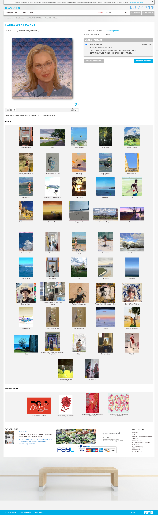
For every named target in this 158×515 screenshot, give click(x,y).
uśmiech (34, 115)
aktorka (27, 115)
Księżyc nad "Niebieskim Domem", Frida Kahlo (52, 343)
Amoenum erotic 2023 (52, 164)
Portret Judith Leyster (79, 294)
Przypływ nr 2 (26, 188)
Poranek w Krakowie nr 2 (52, 188)
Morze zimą (26, 268)
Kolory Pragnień (26, 137)
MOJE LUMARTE (10, 512)
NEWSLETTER (137, 440)
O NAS (33, 13)
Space (105, 318)
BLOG (25, 13)
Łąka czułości (132, 215)
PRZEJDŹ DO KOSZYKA (94, 61)
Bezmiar (132, 268)
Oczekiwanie (132, 243)
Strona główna (8, 18)
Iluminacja (105, 243)
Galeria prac (20, 18)
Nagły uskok (79, 212)
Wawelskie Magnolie (105, 215)
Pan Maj (79, 164)
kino (39, 115)
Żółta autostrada (79, 137)
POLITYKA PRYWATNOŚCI (141, 442)
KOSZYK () (39, 512)
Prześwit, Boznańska (52, 318)
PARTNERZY (136, 445)
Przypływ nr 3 (105, 164)
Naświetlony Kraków (26, 212)
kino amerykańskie (48, 115)
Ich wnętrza (92, 370)
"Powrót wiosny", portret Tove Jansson (52, 293)
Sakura (79, 344)
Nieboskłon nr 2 (132, 164)
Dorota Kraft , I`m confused (65, 406)
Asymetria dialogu (132, 318)
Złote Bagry (79, 188)
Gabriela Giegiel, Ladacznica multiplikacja (118, 405)
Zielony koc (105, 188)
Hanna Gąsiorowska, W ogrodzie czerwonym (92, 405)
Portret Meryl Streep (51, 18)
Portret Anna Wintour (132, 294)
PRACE (18, 13)
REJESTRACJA (148, 13)
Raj (79, 268)
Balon (52, 138)
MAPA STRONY (137, 451)
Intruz (26, 345)
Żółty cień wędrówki (65, 370)
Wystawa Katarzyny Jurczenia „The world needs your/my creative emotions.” (35, 435)
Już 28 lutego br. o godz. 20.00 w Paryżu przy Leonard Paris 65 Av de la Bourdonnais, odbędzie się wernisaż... (35, 441)
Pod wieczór (105, 268)
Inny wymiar (26, 318)
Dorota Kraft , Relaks (39, 407)
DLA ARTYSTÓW (137, 447)
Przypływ (79, 243)
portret (22, 115)
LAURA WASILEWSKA (34, 18)
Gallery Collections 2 (26, 164)
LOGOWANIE (135, 13)
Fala (132, 188)
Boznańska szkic (79, 318)
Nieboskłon (52, 268)
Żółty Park (105, 137)
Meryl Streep (14, 115)
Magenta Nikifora (26, 294)
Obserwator (52, 243)
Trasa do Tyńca (132, 137)
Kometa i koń (52, 212)
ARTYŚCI (9, 13)
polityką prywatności (136, 2)
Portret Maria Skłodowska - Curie (105, 294)
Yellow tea (132, 344)
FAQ (133, 434)
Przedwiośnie (105, 344)
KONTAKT (135, 432)
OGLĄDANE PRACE (25, 512)
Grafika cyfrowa (112, 31)
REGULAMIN (136, 449)
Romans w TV (26, 243)
